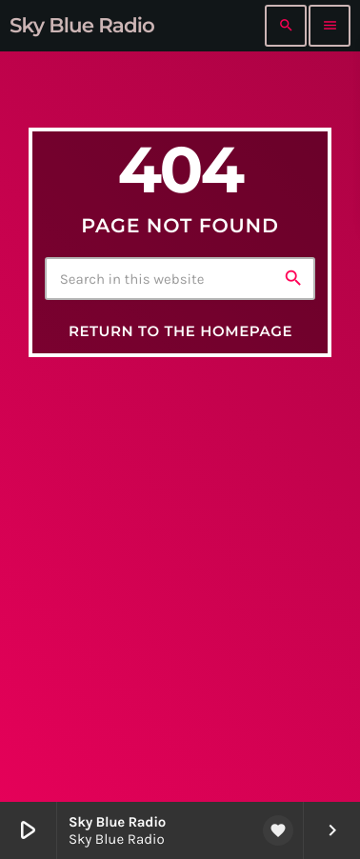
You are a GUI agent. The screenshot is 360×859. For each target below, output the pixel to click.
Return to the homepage (180, 331)
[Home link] (82, 26)
